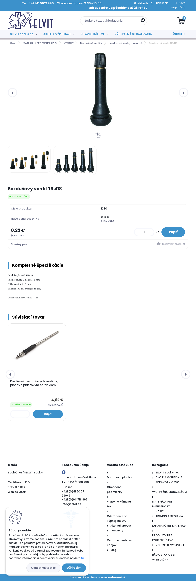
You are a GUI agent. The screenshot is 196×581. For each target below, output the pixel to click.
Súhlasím (73, 568)
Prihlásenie (161, 3)
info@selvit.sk (71, 504)
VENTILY (69, 43)
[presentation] (12, 92)
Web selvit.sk (17, 492)
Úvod (13, 43)
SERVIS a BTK (16, 487)
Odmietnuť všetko (43, 568)
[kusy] (144, 232)
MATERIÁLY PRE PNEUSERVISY (40, 43)
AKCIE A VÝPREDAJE (57, 34)
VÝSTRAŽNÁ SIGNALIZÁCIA (133, 34)
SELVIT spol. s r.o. (22, 34)
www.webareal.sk (113, 577)
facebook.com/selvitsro (79, 477)
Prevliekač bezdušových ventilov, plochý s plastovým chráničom (34, 383)
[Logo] (30, 20)
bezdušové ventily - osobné (125, 43)
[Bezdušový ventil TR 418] (101, 90)
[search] (143, 22)
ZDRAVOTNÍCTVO (93, 34)
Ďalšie (177, 34)
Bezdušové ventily (91, 43)
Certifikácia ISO (19, 482)
